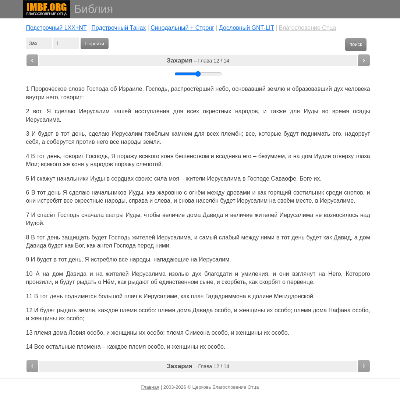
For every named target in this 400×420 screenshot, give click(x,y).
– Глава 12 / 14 (198, 60)
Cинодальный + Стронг (182, 28)
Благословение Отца (307, 28)
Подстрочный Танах (118, 28)
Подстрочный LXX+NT (56, 28)
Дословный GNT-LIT (246, 28)
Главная (150, 387)
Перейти (94, 43)
